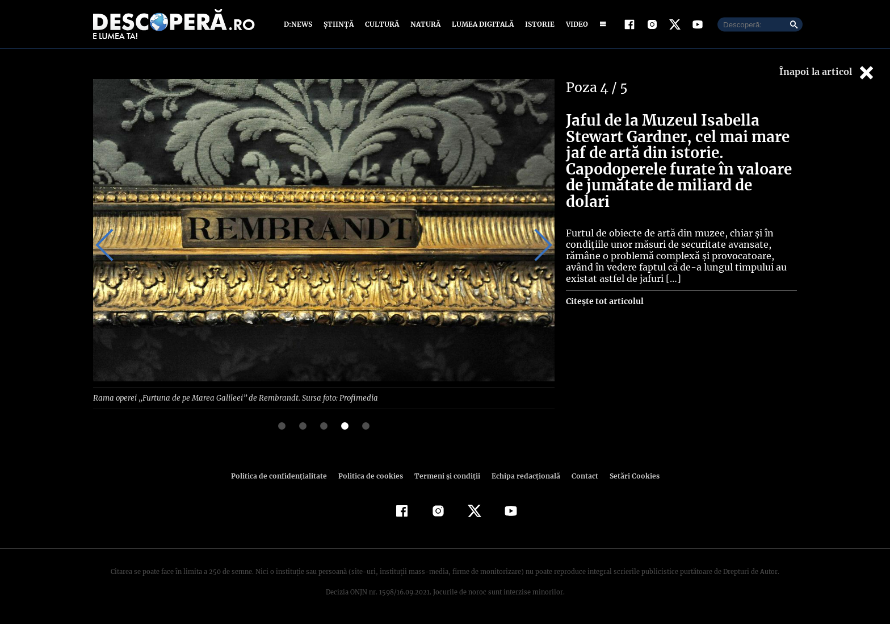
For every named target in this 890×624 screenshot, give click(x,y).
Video (575, 24)
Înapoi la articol (827, 72)
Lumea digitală (480, 24)
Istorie (537, 24)
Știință (339, 24)
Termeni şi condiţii (445, 475)
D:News (299, 24)
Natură (424, 24)
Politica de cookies (371, 475)
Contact (580, 475)
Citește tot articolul (604, 285)
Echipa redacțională (522, 475)
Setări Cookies (628, 475)
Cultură (381, 24)
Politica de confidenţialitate (284, 475)
